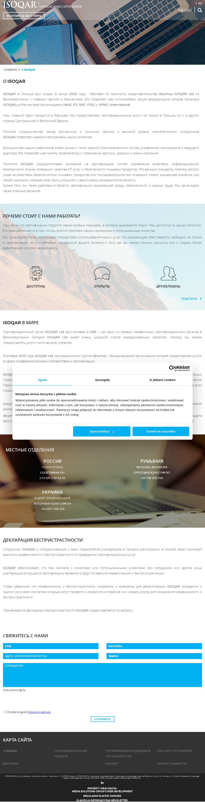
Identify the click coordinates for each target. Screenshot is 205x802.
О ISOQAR (10, 751)
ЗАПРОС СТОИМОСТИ (172, 763)
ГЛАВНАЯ (10, 69)
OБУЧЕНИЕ (10, 763)
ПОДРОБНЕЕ (191, 298)
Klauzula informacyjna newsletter (102, 800)
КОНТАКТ (112, 763)
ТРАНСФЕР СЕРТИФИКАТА (174, 751)
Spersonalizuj (102, 431)
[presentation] (102, 701)
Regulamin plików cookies (102, 796)
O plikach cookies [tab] (162, 380)
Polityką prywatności (39, 712)
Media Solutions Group (88, 791)
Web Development (120, 791)
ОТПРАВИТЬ (102, 719)
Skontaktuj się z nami (23, 16)
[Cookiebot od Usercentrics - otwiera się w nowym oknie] (172, 368)
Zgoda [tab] (42, 380)
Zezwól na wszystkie (161, 431)
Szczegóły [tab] (102, 380)
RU (200, 3)
